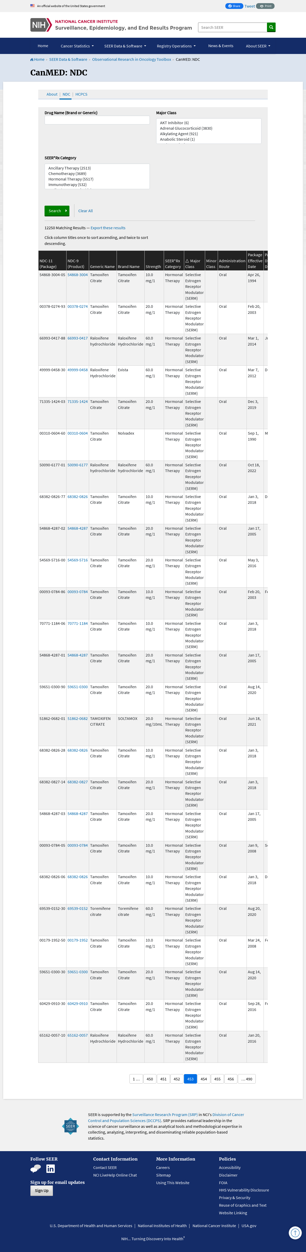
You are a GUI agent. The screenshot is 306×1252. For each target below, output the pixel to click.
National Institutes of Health (162, 1225)
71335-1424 (78, 401)
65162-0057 (78, 1035)
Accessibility (230, 1167)
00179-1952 (78, 940)
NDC (66, 94)
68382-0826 (78, 496)
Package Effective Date (255, 260)
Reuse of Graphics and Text (242, 1205)
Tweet (249, 6)
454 (204, 1078)
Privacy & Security (234, 1197)
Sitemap (163, 1175)
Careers (163, 1167)
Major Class (166, 112)
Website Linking (233, 1212)
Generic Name (102, 266)
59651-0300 (78, 686)
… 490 (246, 1078)
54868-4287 (78, 528)
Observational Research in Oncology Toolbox (131, 59)
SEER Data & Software (68, 59)
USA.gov (249, 1225)
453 (190, 1078)
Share (235, 6)
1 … (136, 1078)
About (52, 94)
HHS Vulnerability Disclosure (244, 1190)
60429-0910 (78, 1003)
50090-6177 (78, 464)
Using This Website (172, 1182)
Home (43, 45)
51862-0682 (78, 718)
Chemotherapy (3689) (97, 173)
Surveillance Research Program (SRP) (165, 1114)
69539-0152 (78, 908)
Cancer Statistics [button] (76, 45)
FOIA (223, 1182)
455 (217, 1078)
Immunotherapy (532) (97, 184)
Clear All (85, 210)
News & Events (220, 45)
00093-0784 (78, 591)
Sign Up (41, 1190)
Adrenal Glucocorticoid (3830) (209, 128)
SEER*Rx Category (60, 157)
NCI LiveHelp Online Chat (115, 1175)
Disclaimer (228, 1175)
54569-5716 (78, 559)
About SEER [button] (256, 45)
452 (177, 1078)
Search (55, 210)
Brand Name (129, 266)
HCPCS (81, 94)
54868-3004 (78, 274)
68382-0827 (78, 781)
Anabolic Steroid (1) (209, 139)
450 (150, 1078)
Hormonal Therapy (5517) (97, 179)
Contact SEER (105, 1167)
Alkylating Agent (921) (209, 133)
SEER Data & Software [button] (123, 45)
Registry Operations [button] (175, 45)
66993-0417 (78, 338)
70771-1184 (78, 623)
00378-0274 (78, 306)
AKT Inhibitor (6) (209, 122)
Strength (153, 266)
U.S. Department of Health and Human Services (91, 1225)
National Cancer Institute (214, 1225)
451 (163, 1078)
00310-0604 (78, 433)
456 (231, 1078)
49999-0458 (78, 369)
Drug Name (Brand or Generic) (71, 112)
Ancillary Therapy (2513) (97, 168)
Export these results (108, 227)
